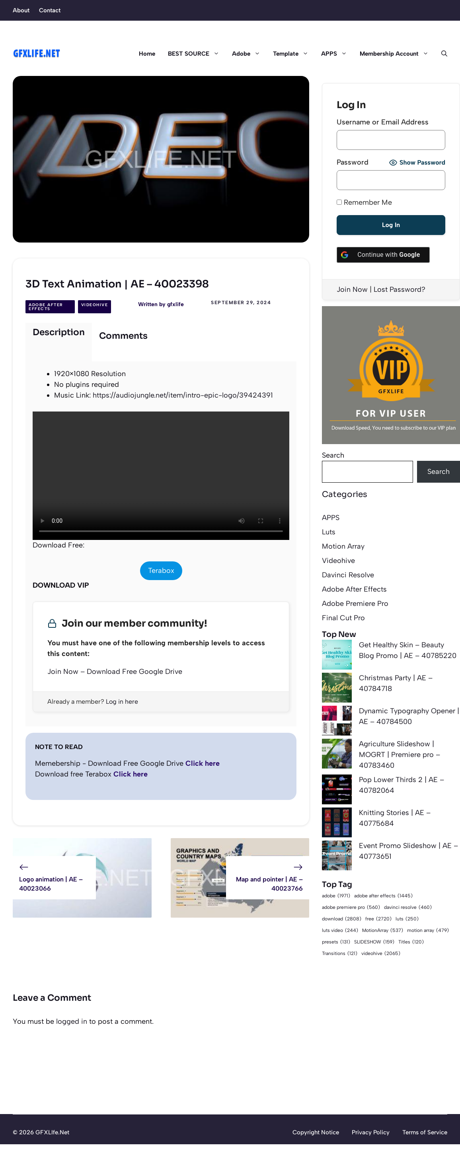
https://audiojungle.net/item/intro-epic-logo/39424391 (183, 395)
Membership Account (397, 53)
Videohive (94, 304)
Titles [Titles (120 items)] (411, 942)
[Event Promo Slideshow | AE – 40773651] (337, 857)
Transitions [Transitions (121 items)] (339, 953)
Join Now (352, 289)
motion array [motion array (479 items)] (428, 930)
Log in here (122, 701)
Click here (202, 763)
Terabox (161, 570)
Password (352, 162)
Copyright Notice (315, 1132)
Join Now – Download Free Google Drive (114, 671)
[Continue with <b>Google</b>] (383, 255)
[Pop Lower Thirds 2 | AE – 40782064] (337, 791)
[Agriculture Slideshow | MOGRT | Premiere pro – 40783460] (337, 755)
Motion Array (343, 546)
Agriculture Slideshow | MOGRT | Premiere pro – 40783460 (399, 755)
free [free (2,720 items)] (378, 918)
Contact (49, 10)
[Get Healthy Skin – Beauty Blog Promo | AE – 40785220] (337, 656)
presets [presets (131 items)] (336, 942)
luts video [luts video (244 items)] (340, 930)
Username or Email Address (383, 122)
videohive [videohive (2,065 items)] (380, 953)
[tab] (58, 342)
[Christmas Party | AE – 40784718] (337, 689)
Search (333, 455)
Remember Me (364, 202)
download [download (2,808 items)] (341, 918)
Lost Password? (399, 289)
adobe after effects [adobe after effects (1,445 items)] (383, 896)
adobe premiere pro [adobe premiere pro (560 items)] (351, 907)
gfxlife (175, 304)
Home (147, 53)
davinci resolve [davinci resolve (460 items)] (408, 907)
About (21, 10)
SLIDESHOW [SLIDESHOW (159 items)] (374, 942)
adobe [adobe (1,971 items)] (336, 895)
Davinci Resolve (348, 575)
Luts (328, 532)
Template (294, 53)
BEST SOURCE (197, 53)
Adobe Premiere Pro (355, 603)
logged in (71, 1021)
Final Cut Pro (343, 617)
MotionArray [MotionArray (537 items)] (382, 930)
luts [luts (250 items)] (407, 919)
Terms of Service (424, 1132)
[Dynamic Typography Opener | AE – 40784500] (337, 722)
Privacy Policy (371, 1132)
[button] (441, 53)
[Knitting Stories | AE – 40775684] (337, 824)
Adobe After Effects (46, 306)
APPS (337, 53)
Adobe (249, 53)
